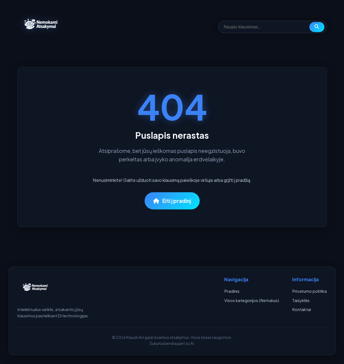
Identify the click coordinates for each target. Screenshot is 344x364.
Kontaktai (301, 309)
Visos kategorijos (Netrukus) (251, 300)
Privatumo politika (309, 291)
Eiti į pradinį (172, 200)
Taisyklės (301, 300)
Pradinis (232, 291)
